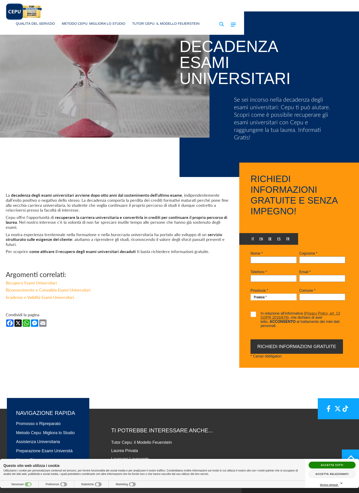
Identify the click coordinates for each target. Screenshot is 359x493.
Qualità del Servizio (35, 23)
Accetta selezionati (332, 474)
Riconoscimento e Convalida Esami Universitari (48, 289)
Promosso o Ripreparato (38, 423)
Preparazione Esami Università (44, 451)
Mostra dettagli (332, 483)
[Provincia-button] (273, 297)
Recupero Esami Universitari (31, 282)
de (270, 239)
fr (287, 239)
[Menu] (233, 25)
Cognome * (308, 253)
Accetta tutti (332, 465)
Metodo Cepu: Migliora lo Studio (93, 23)
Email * (305, 272)
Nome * (256, 253)
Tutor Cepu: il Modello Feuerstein (165, 23)
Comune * (307, 290)
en (261, 239)
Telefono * (258, 272)
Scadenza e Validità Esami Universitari (40, 297)
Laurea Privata (124, 450)
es (279, 239)
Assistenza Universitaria (38, 441)
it (253, 239)
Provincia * (259, 290)
